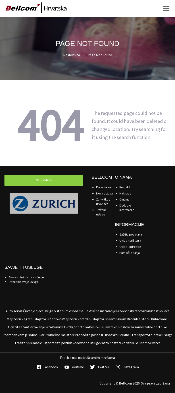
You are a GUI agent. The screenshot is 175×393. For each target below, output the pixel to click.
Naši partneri (44, 180)
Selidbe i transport (133, 335)
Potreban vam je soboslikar (23, 335)
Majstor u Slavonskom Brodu (114, 319)
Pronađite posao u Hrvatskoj (97, 335)
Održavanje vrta (40, 327)
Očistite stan (18, 327)
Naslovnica (71, 55)
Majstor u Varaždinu (77, 319)
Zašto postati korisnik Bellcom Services (130, 343)
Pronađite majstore (59, 335)
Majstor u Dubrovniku (152, 319)
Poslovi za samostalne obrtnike (142, 327)
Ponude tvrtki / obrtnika (70, 327)
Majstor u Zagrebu (20, 319)
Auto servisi (14, 311)
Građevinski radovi (130, 311)
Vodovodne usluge (86, 343)
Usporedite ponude (58, 343)
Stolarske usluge (160, 335)
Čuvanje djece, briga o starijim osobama (53, 311)
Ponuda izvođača (156, 311)
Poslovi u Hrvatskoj (103, 327)
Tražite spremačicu (29, 343)
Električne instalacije (99, 311)
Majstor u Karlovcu (48, 319)
